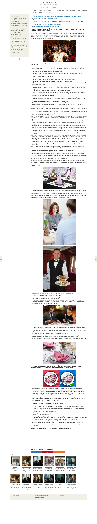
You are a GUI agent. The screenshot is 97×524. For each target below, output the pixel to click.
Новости (48, 7)
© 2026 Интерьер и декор (15, 495)
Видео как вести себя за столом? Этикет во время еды (46, 26)
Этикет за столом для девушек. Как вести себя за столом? (47, 19)
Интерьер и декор (48, 2)
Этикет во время (64, 446)
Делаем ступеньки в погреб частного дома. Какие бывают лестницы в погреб (18, 51)
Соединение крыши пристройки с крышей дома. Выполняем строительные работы (19, 31)
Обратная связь (61, 495)
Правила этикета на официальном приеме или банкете (47, 24)
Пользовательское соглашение (43, 495)
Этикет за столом (43, 446)
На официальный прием (57, 446)
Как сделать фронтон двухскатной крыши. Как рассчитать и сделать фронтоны (19, 25)
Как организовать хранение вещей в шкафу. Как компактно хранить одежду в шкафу (19, 20)
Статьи (54, 7)
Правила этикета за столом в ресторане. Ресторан (45, 18)
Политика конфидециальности (39, 497)
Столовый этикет (49, 446)
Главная (42, 7)
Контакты (36, 495)
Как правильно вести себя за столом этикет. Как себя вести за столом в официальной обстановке (57, 16)
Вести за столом (37, 446)
